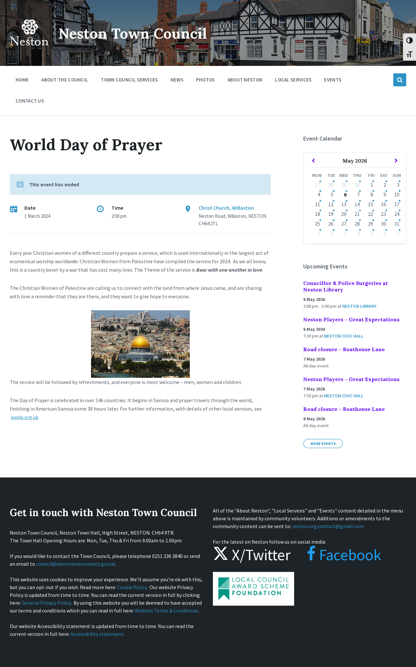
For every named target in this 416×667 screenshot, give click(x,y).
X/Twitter (252, 554)
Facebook (337, 554)
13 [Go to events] (343, 204)
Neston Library (359, 306)
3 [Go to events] (398, 184)
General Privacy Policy (46, 602)
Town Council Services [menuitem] (129, 80)
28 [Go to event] (357, 223)
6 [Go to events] (345, 194)
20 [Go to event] (343, 214)
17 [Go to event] (396, 204)
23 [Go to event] (383, 214)
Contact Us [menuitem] (30, 101)
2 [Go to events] (385, 184)
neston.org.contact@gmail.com (328, 526)
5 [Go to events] (332, 194)
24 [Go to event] (396, 214)
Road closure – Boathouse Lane (344, 349)
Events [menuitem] (332, 80)
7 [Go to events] (358, 194)
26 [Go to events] (330, 223)
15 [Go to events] (370, 204)
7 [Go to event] (398, 233)
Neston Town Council (138, 33)
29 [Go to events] (343, 184)
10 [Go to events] (396, 194)
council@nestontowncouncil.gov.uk (75, 564)
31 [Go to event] (396, 223)
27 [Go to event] (317, 184)
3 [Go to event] (345, 233)
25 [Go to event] (317, 223)
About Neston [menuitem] (245, 80)
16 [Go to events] (383, 204)
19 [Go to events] (330, 214)
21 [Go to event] (357, 214)
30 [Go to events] (357, 184)
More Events (323, 443)
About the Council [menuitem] (64, 80)
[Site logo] (29, 50)
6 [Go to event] (385, 233)
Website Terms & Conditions (166, 610)
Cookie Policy (132, 587)
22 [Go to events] (370, 214)
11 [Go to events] (317, 204)
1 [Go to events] (371, 184)
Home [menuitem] (22, 80)
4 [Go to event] (319, 194)
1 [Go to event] (319, 233)
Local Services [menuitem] (293, 80)
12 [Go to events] (330, 204)
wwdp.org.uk (24, 417)
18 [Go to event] (317, 214)
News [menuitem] (177, 80)
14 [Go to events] (357, 204)
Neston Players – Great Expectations (351, 319)
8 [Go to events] (371, 194)
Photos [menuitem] (205, 80)
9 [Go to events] (385, 194)
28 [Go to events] (330, 184)
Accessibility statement (97, 634)
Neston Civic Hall (343, 336)
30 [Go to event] (383, 223)
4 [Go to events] (358, 233)
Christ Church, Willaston (226, 207)
